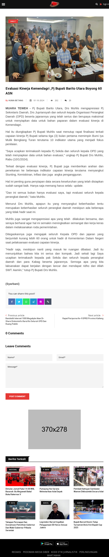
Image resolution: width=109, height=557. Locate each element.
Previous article (30, 320)
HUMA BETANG (14, 100)
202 (54, 100)
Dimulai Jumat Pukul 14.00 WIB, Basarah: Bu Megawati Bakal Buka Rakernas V (20, 492)
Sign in (104, 4)
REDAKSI (16, 552)
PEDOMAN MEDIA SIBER (36, 552)
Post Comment (17, 396)
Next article (78, 317)
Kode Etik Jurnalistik (64, 552)
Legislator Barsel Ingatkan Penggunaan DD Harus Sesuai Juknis (53, 525)
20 (68, 100)
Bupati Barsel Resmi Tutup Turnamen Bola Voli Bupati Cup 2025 (88, 525)
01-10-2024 (37, 100)
